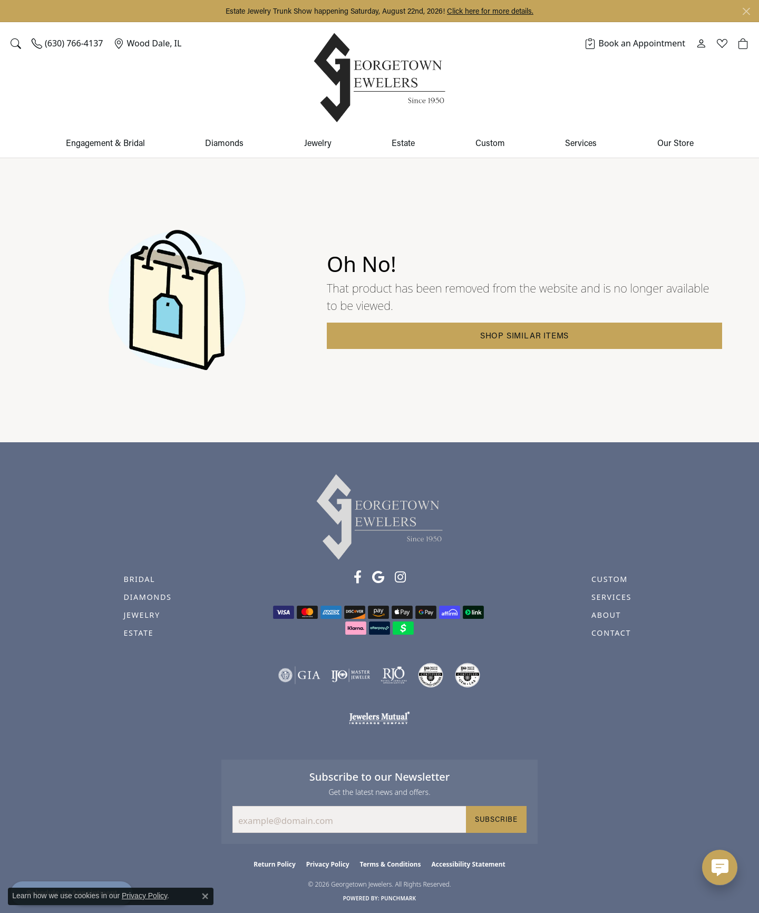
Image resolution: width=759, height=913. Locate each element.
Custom (490, 142)
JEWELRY (141, 615)
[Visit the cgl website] (467, 675)
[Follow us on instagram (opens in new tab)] (400, 577)
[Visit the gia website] (299, 675)
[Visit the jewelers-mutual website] (379, 717)
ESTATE (138, 633)
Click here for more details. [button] (490, 11)
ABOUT (606, 615)
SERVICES (611, 597)
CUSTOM (609, 579)
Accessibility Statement (468, 864)
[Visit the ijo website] (351, 675)
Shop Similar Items (524, 335)
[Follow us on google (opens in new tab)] (378, 577)
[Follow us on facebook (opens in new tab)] (358, 577)
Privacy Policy (327, 864)
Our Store (675, 142)
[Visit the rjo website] (394, 675)
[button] (16, 43)
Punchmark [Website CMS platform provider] (398, 898)
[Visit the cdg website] (430, 675)
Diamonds (224, 142)
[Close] (746, 11)
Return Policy (275, 864)
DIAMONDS (147, 597)
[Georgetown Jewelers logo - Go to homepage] (379, 77)
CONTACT (611, 633)
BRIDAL (139, 579)
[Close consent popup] (205, 896)
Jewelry (318, 142)
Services (581, 142)
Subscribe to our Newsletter (379, 776)
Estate (403, 142)
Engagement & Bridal (105, 142)
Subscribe (496, 819)
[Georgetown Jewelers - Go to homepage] (379, 516)
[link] (67, 43)
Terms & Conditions (390, 864)
